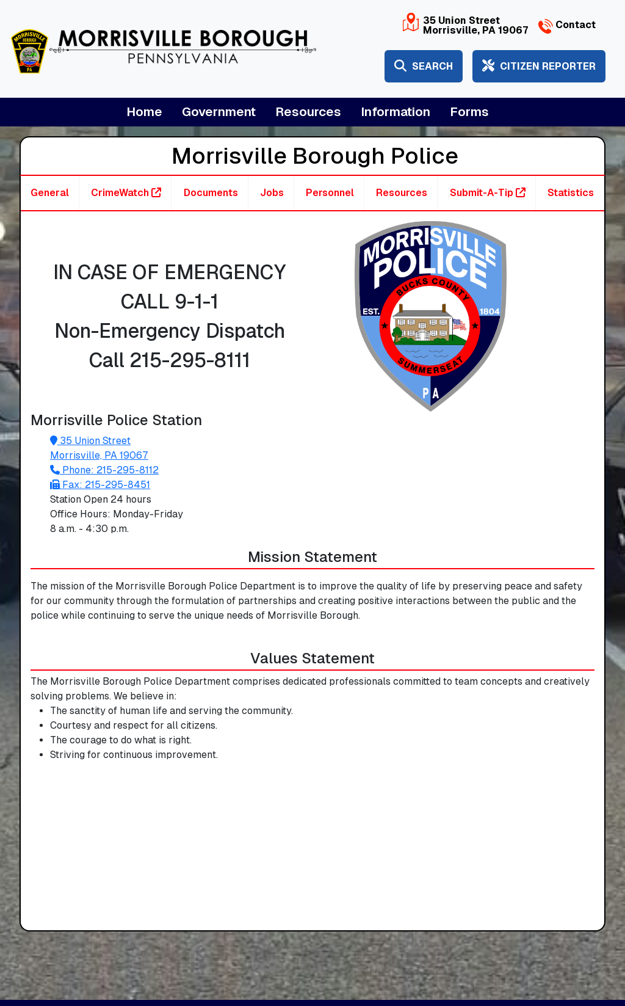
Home (144, 111)
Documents (211, 193)
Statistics (570, 193)
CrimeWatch (126, 193)
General (50, 193)
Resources (308, 111)
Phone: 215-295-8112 (104, 470)
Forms (469, 111)
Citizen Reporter (539, 66)
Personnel (330, 193)
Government (219, 111)
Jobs (272, 193)
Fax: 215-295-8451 (100, 484)
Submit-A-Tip (488, 193)
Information (395, 111)
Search (423, 66)
